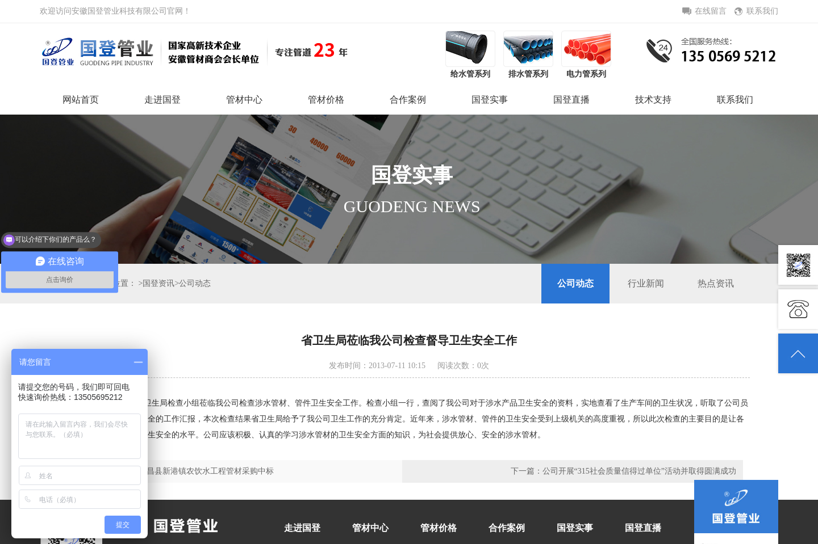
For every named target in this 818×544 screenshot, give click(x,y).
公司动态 (195, 283)
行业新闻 (646, 283)
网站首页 (80, 99)
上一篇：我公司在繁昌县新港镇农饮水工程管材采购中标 (174, 471)
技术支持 (653, 99)
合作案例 (408, 99)
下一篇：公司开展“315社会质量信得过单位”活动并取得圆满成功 (623, 471)
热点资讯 (716, 283)
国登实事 (489, 99)
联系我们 (735, 99)
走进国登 (162, 99)
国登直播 (571, 99)
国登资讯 (158, 283)
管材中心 (244, 99)
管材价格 (326, 99)
